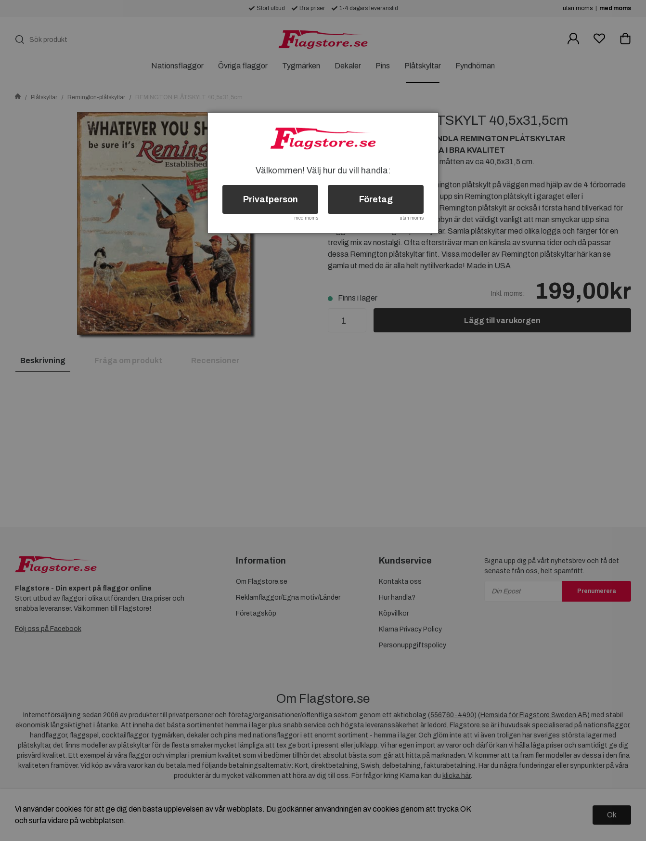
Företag (376, 199)
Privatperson (270, 199)
